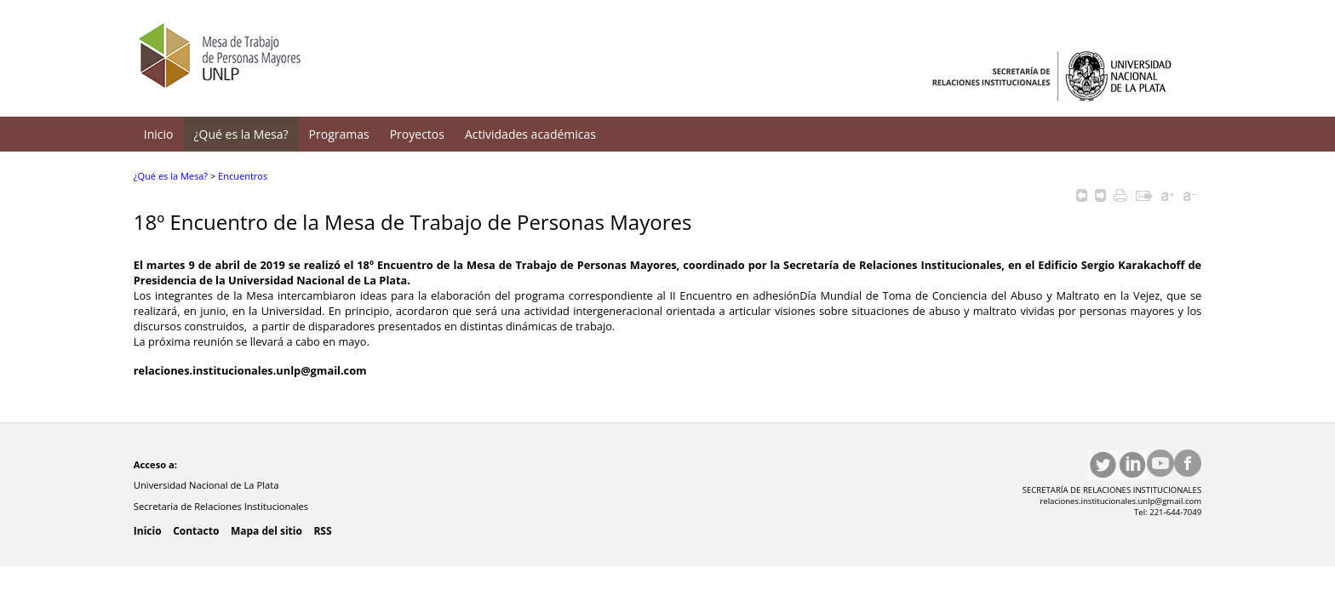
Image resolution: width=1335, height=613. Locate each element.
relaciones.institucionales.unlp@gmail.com (250, 370)
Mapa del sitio (266, 531)
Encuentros (242, 175)
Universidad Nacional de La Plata (208, 484)
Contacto (196, 531)
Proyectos (417, 134)
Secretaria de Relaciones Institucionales (222, 506)
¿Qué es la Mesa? (241, 134)
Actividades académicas (530, 134)
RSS (322, 531)
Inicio (159, 134)
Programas (339, 134)
